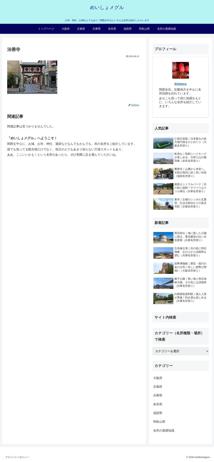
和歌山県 (159, 421)
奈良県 (157, 404)
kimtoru (180, 84)
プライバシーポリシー (17, 457)
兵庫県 (157, 395)
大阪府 (157, 378)
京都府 (157, 386)
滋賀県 (157, 413)
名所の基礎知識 (163, 430)
